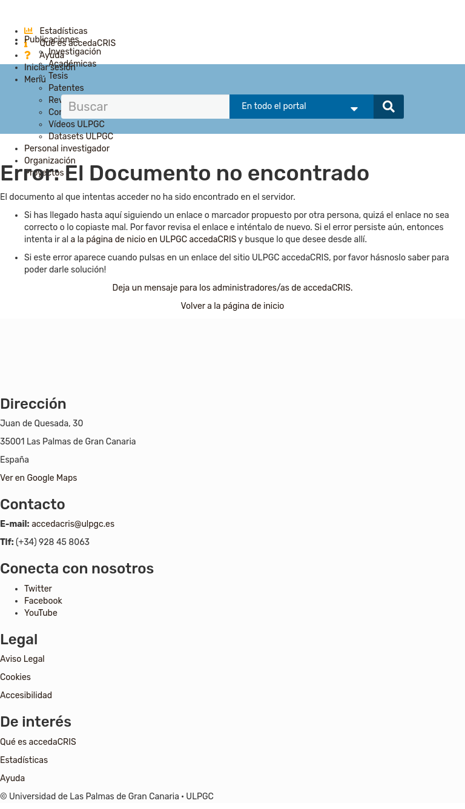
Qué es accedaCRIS (38, 742)
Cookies (15, 677)
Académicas (72, 64)
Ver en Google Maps (38, 478)
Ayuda (44, 55)
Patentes (66, 88)
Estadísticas (56, 31)
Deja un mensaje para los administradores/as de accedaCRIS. (233, 288)
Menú (35, 79)
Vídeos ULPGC (76, 124)
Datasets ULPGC (80, 136)
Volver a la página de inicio (233, 306)
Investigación (74, 52)
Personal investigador (67, 149)
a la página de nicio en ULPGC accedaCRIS (154, 239)
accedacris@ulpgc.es (72, 524)
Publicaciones (51, 40)
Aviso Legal (22, 659)
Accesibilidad (26, 695)
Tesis (58, 76)
